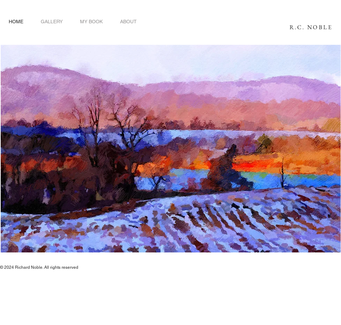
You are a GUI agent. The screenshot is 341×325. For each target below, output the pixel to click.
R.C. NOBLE (311, 27)
